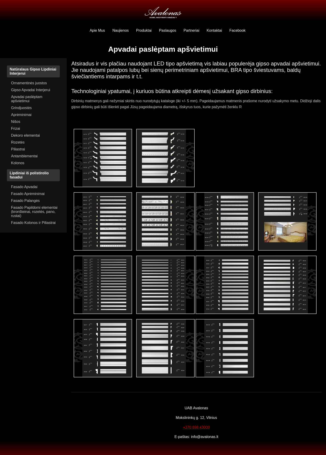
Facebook (237, 30)
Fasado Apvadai (24, 187)
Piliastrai (18, 149)
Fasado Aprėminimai (28, 194)
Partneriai (191, 30)
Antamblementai (24, 156)
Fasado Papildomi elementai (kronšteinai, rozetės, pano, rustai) (34, 212)
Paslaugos (167, 30)
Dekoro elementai (25, 135)
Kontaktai (214, 30)
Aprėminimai (21, 115)
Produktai (144, 30)
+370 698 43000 (196, 427)
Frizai (15, 128)
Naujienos (120, 30)
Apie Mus (97, 30)
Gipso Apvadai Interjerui (30, 90)
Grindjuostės (21, 108)
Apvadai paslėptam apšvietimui (26, 99)
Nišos (15, 122)
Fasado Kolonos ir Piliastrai (33, 223)
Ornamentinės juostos (29, 83)
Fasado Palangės (25, 201)
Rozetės (18, 142)
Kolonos (17, 163)
